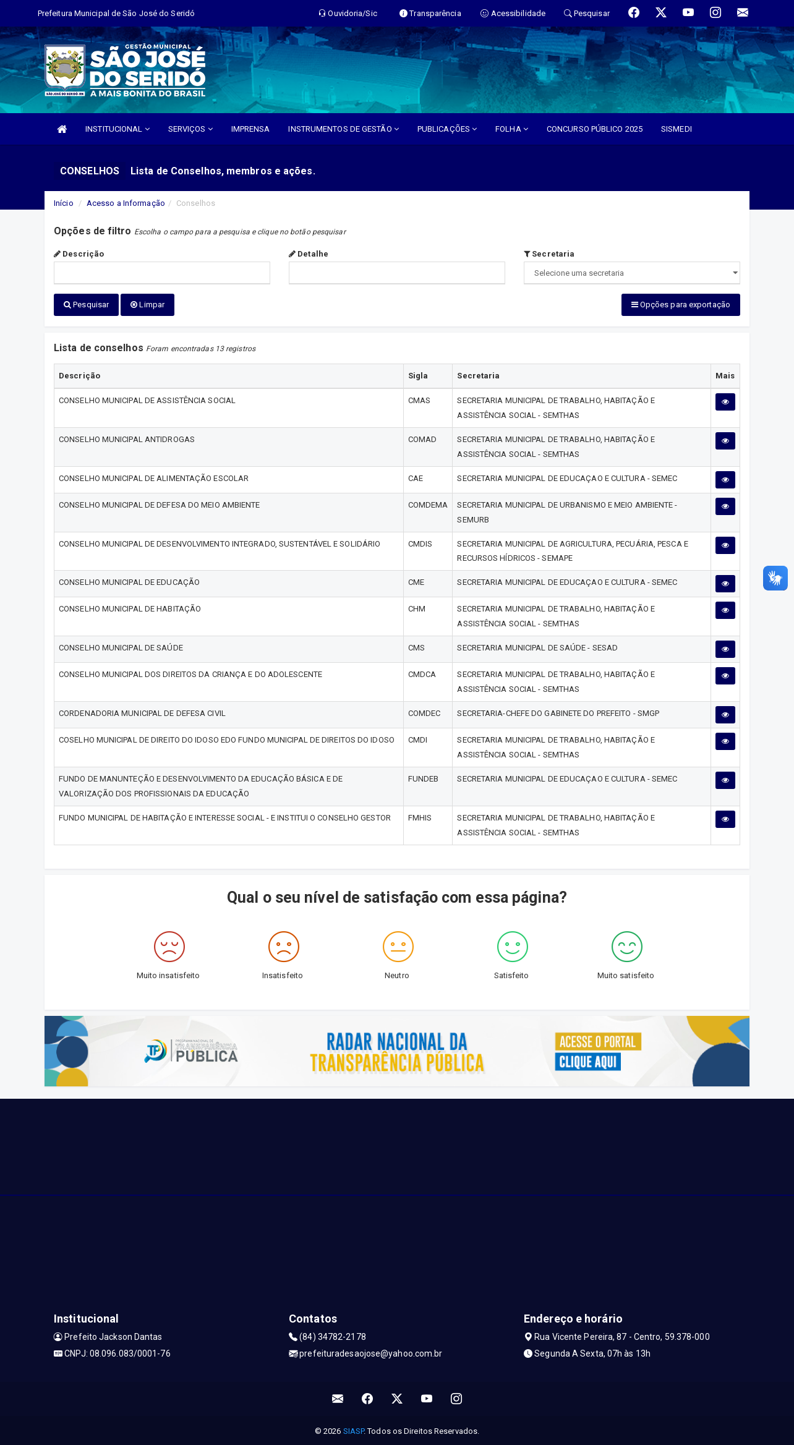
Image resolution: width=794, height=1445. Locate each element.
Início (64, 203)
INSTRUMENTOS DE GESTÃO (343, 129)
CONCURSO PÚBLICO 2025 (594, 129)
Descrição (79, 253)
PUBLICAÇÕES (447, 129)
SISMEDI (676, 129)
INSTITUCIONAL (117, 129)
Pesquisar (86, 304)
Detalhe (308, 253)
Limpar (147, 304)
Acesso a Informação (126, 203)
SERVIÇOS (190, 129)
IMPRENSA (250, 129)
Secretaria (549, 253)
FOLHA (511, 129)
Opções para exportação (680, 304)
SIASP (353, 1429)
